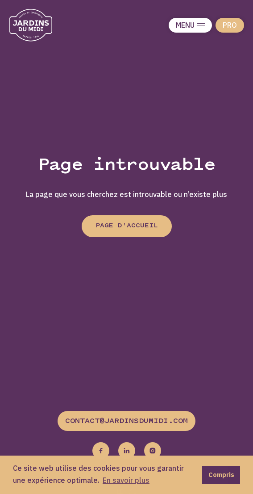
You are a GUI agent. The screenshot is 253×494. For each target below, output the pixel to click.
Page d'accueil (126, 225)
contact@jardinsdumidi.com (126, 421)
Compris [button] (221, 474)
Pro (230, 25)
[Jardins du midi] (40, 25)
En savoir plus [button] (126, 480)
